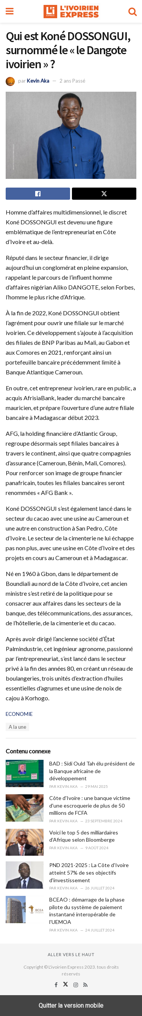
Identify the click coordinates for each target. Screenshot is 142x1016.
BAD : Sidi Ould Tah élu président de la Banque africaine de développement (92, 770)
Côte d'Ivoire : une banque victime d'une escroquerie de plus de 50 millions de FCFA (89, 805)
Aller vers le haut (71, 954)
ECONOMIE (19, 714)
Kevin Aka (38, 81)
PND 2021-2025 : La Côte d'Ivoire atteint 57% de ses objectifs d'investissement (89, 872)
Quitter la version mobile (71, 1005)
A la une (17, 727)
